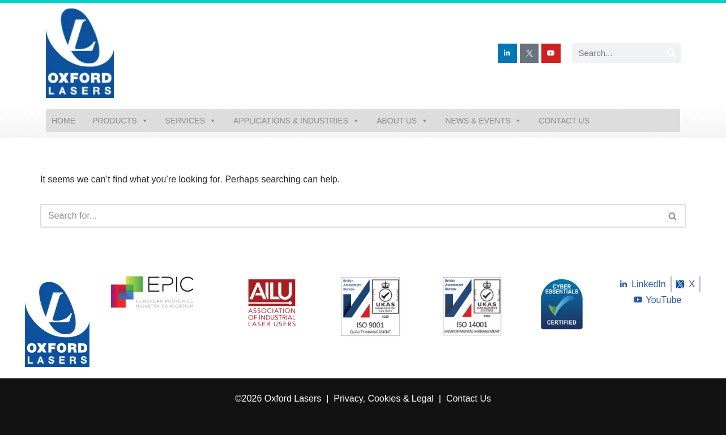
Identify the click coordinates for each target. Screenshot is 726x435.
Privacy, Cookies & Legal (385, 398)
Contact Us (564, 120)
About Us (402, 120)
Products (120, 120)
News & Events (483, 120)
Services (191, 120)
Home (63, 120)
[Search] (671, 53)
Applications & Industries (296, 120)
